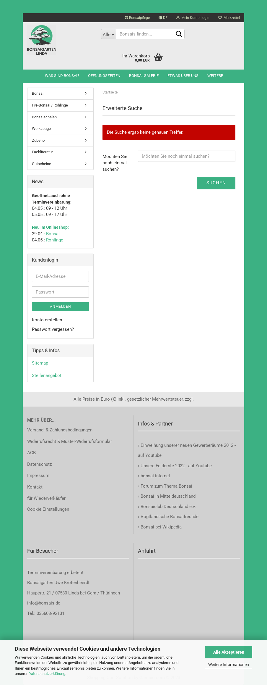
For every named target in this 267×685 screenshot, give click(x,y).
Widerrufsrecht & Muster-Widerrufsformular (69, 441)
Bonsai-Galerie (144, 75)
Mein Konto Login (192, 18)
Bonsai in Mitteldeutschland (168, 496)
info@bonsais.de (43, 603)
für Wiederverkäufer (46, 498)
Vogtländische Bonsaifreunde (169, 516)
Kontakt (35, 487)
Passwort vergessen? (53, 329)
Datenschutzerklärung (46, 673)
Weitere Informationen (228, 664)
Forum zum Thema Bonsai (166, 486)
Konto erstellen (47, 320)
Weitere (215, 75)
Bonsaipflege (137, 18)
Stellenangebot (46, 375)
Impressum (38, 475)
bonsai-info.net (154, 475)
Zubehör (39, 140)
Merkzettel (229, 18)
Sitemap (40, 363)
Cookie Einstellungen (48, 509)
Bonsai (37, 93)
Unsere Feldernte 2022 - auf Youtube (176, 465)
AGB (31, 452)
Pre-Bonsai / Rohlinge (50, 105)
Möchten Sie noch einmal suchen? (114, 163)
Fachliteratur (42, 152)
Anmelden (60, 306)
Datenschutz (39, 464)
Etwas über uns (182, 75)
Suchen (216, 183)
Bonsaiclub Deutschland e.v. (168, 506)
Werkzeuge (41, 128)
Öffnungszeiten (104, 75)
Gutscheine (41, 164)
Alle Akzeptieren (228, 652)
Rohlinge (54, 240)
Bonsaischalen (44, 117)
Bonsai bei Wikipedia (161, 527)
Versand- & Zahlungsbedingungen (59, 430)
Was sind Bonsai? (62, 75)
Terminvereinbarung (47, 572)
